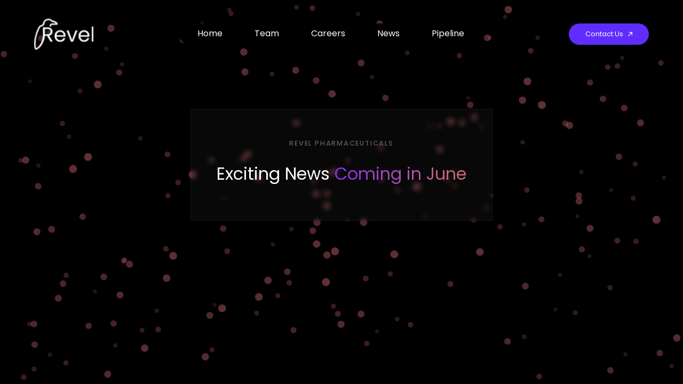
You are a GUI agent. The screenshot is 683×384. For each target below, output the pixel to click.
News (388, 33)
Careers (328, 33)
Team (267, 33)
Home (210, 33)
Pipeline (448, 33)
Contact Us (608, 34)
